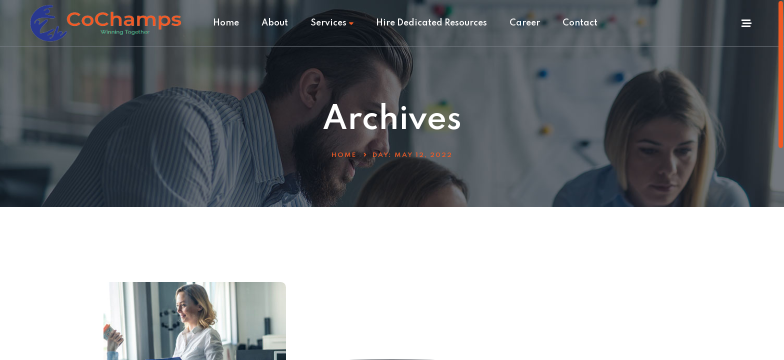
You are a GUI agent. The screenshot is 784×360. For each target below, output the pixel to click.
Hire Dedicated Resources (431, 23)
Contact (580, 23)
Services (332, 23)
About (275, 23)
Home (226, 23)
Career (525, 23)
